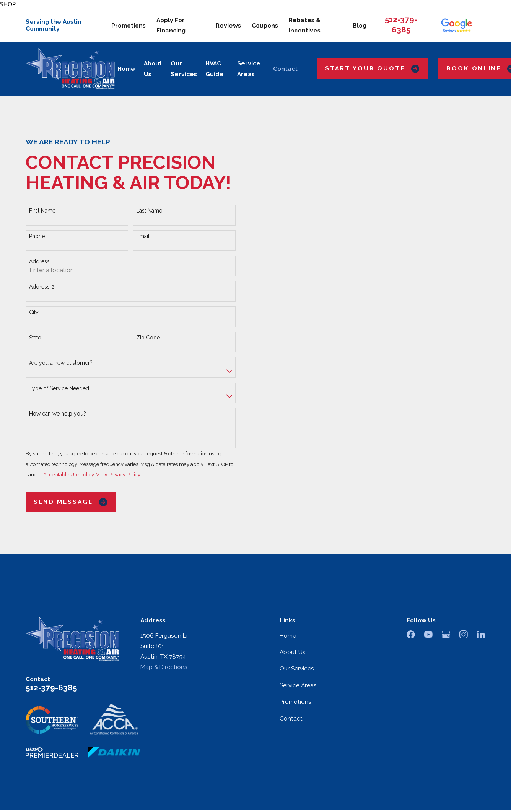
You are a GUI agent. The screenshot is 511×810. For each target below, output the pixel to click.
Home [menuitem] (126, 68)
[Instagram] (463, 634)
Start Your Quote (372, 69)
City (34, 312)
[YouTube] (428, 634)
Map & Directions (163, 666)
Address (39, 261)
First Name (42, 211)
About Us (293, 652)
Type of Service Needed (59, 388)
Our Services (297, 668)
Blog (359, 25)
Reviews (228, 25)
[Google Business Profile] (446, 634)
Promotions (128, 25)
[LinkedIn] (481, 634)
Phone (37, 236)
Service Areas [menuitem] (248, 69)
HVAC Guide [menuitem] (214, 69)
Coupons (265, 25)
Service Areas (298, 685)
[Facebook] (411, 634)
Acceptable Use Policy (68, 474)
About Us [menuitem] (153, 69)
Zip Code (148, 337)
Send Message (70, 502)
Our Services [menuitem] (184, 69)
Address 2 (41, 287)
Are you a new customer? (61, 363)
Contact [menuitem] (285, 68)
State (35, 337)
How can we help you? (57, 414)
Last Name (149, 211)
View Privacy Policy (118, 474)
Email (143, 236)
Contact (291, 718)
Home (288, 635)
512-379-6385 (51, 687)
